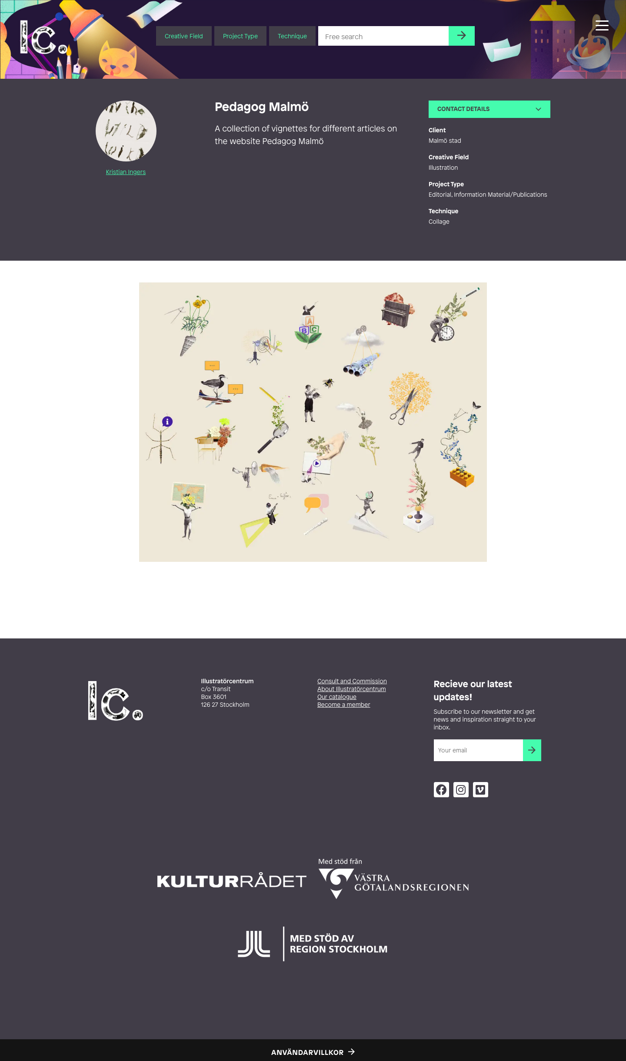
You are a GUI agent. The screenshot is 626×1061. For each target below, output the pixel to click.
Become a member (343, 705)
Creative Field (184, 36)
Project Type (240, 36)
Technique (292, 36)
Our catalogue (336, 697)
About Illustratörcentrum (351, 689)
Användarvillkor (307, 1052)
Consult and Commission (352, 681)
